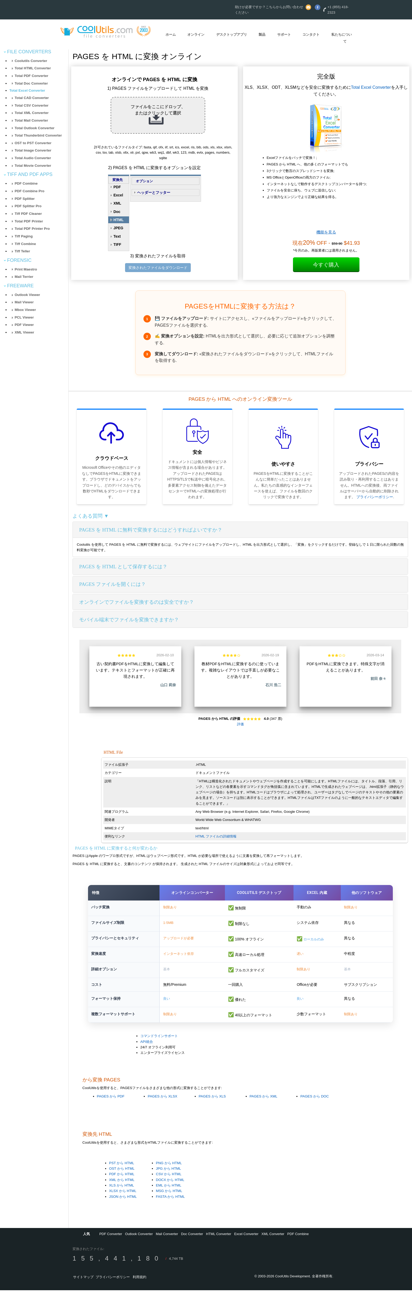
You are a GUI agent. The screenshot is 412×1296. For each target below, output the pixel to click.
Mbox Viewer (25, 310)
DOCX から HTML (170, 1186)
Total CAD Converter (32, 98)
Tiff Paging (24, 236)
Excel (118, 195)
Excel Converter (246, 1240)
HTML (119, 220)
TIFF (117, 244)
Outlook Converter (139, 1240)
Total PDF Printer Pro (32, 229)
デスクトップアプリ (231, 35)
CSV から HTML (168, 1180)
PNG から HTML (169, 1169)
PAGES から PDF (111, 1102)
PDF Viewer (24, 325)
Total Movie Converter (33, 166)
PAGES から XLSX (162, 1102)
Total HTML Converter (33, 68)
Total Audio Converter (33, 158)
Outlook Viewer (27, 295)
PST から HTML (121, 1169)
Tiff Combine (25, 244)
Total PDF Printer (29, 221)
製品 (262, 35)
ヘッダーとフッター (153, 192)
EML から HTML (168, 1191)
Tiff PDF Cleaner (28, 214)
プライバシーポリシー (374, 497)
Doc (117, 212)
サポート (284, 35)
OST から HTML (122, 1174)
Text (117, 236)
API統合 (146, 1047)
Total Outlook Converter (35, 128)
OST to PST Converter (33, 143)
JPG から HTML (168, 1174)
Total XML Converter (32, 113)
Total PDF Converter (31, 76)
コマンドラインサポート (159, 1042)
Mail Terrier (24, 277)
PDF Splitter (25, 199)
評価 (240, 724)
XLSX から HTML (122, 1197)
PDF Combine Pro (29, 191)
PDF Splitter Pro (28, 206)
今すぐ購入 (326, 265)
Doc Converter (192, 1240)
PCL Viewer (24, 317)
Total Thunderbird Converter (38, 135)
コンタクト (311, 35)
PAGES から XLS (212, 1102)
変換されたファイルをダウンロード (157, 268)
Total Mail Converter (31, 120)
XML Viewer (24, 332)
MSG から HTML (169, 1197)
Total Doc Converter (31, 83)
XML (117, 203)
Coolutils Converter (31, 61)
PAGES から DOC (314, 1102)
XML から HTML (122, 1186)
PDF (117, 187)
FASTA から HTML (170, 1202)
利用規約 (139, 1283)
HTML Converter (218, 1240)
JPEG (118, 228)
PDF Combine (26, 183)
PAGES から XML (263, 1102)
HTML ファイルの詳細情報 (216, 836)
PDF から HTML (121, 1180)
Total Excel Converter (27, 90)
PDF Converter (110, 1240)
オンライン (195, 35)
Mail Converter (167, 1240)
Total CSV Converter (32, 105)
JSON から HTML (123, 1202)
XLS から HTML (121, 1191)
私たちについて (341, 38)
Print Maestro (26, 269)
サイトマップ (83, 1283)
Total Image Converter (33, 150)
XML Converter (272, 1240)
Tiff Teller (22, 251)
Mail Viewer (24, 302)
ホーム (171, 35)
